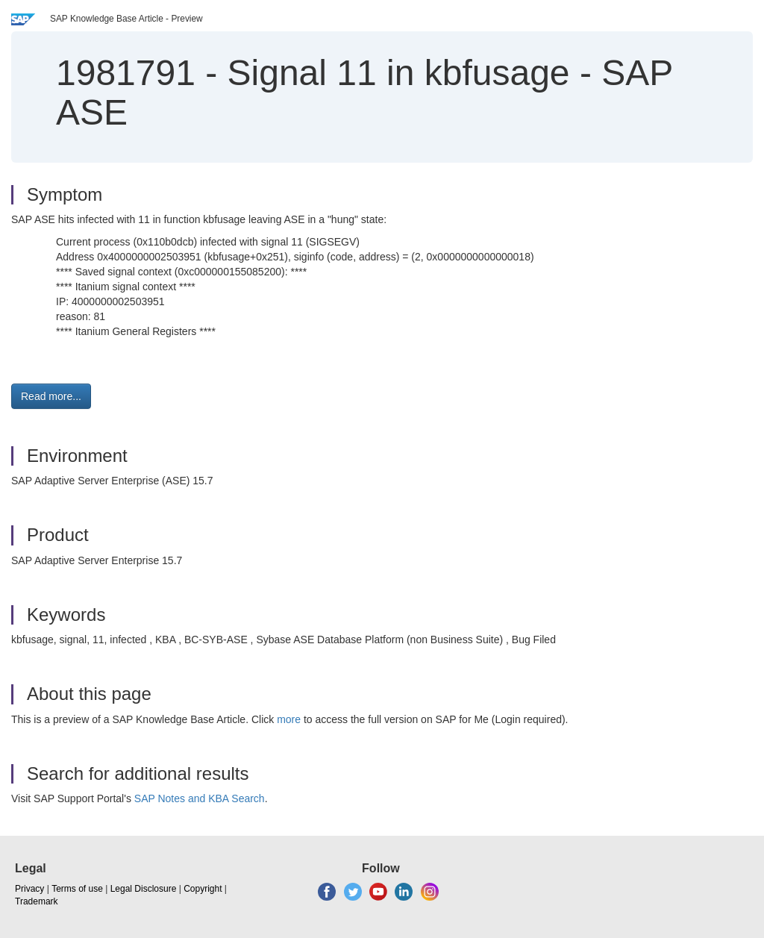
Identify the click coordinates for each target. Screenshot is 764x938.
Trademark (36, 901)
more (289, 719)
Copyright (203, 889)
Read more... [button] (51, 396)
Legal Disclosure (143, 889)
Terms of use (77, 889)
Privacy (29, 889)
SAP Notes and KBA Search (199, 798)
